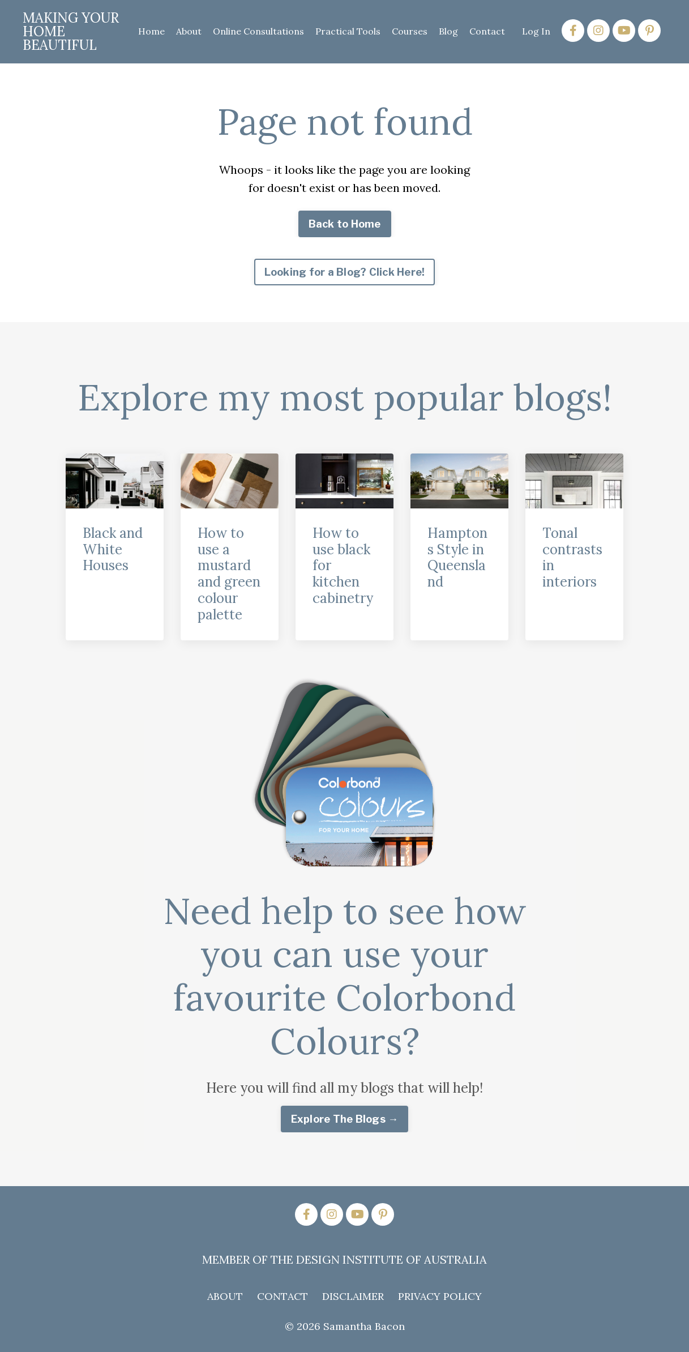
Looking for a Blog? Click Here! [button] (344, 272)
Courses (409, 31)
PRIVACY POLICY (440, 1296)
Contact (487, 31)
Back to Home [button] (345, 224)
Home (151, 31)
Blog (448, 31)
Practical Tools (347, 31)
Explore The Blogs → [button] (345, 1119)
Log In (536, 31)
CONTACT (282, 1296)
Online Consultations (258, 31)
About (189, 31)
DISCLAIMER (353, 1296)
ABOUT (225, 1296)
